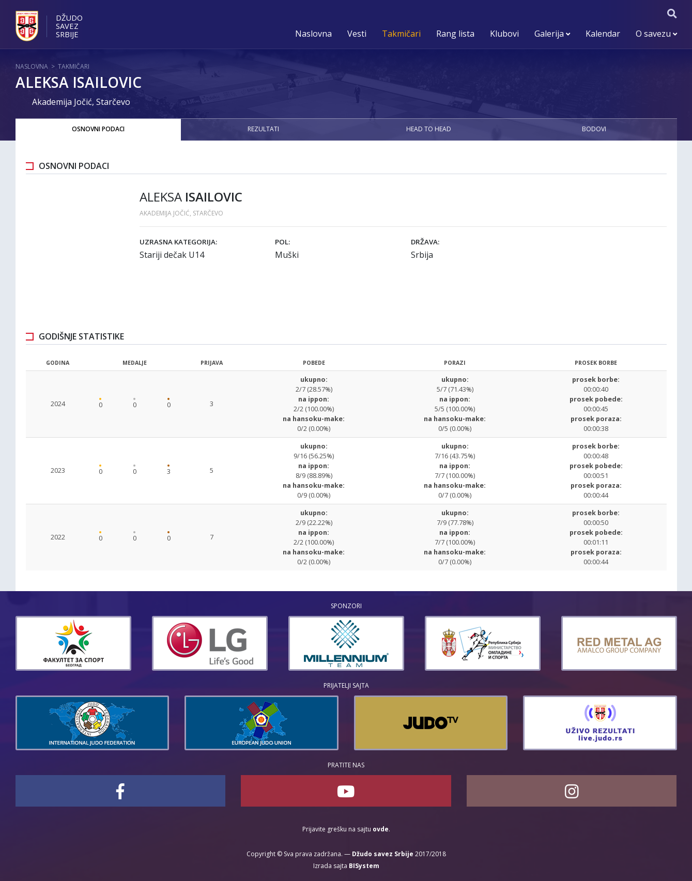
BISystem (364, 865)
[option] (73, 643)
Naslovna (313, 33)
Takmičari (401, 33)
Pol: (282, 241)
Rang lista (455, 33)
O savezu (656, 33)
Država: (425, 241)
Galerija (552, 33)
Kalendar (603, 33)
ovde (381, 829)
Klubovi (504, 33)
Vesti (356, 33)
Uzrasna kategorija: (178, 241)
